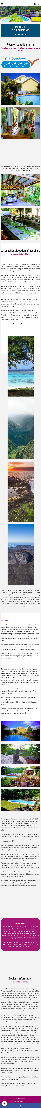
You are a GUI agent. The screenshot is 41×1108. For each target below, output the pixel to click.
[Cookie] (4, 1103)
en (39, 4)
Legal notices (21, 1098)
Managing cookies (20, 1101)
